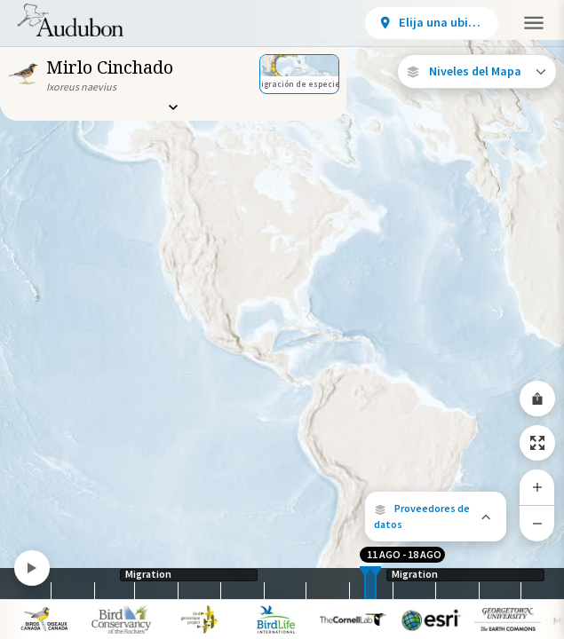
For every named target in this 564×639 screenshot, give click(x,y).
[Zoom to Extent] (537, 443)
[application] (282, 319)
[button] (435, 516)
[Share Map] (537, 398)
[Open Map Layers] (477, 71)
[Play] (32, 568)
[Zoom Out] (537, 523)
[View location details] (431, 23)
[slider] (365, 583)
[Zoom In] (537, 487)
